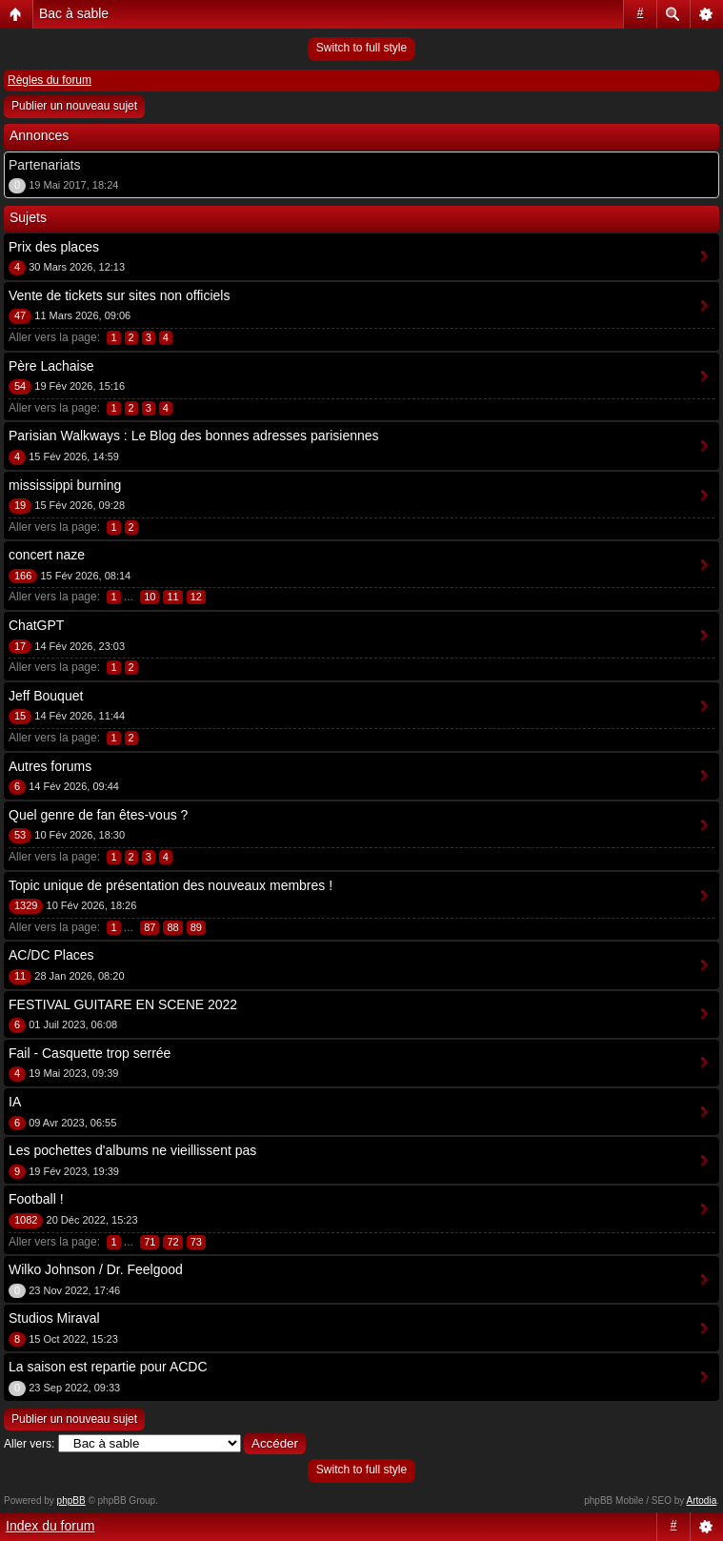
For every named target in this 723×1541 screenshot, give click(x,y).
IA (15, 1101)
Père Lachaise (51, 366)
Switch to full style (361, 47)
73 (196, 1241)
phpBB (71, 1500)
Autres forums (50, 766)
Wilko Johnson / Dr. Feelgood (96, 1269)
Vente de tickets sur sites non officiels (119, 295)
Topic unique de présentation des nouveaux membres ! (170, 885)
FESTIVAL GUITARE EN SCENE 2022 (123, 1004)
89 (196, 927)
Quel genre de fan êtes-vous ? (98, 814)
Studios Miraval (54, 1318)
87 (149, 927)
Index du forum (50, 1525)
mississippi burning (65, 485)
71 (149, 1241)
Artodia (702, 1500)
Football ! (36, 1198)
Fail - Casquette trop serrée (90, 1053)
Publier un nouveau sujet (74, 105)
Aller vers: (29, 1443)
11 (172, 596)
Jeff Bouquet (46, 695)
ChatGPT (36, 625)
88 (172, 927)
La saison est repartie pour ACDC (108, 1366)
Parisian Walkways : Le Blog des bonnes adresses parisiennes (194, 435)
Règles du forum (49, 80)
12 (196, 596)
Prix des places (54, 246)
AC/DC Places (51, 955)
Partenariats (44, 164)
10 (149, 596)
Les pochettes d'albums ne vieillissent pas (132, 1150)
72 (172, 1241)
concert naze (47, 554)
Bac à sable (74, 13)
